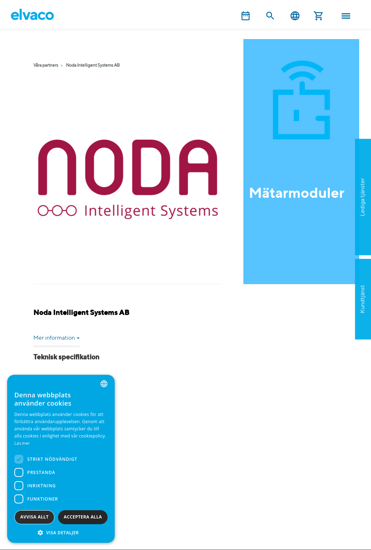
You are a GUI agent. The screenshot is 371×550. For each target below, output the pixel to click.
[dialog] (61, 459)
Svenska (295, 16)
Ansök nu (332, 231)
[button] (61, 532)
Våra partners (45, 65)
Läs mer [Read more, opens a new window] (22, 443)
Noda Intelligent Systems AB (93, 65)
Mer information (56, 338)
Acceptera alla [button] (83, 517)
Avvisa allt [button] (34, 517)
